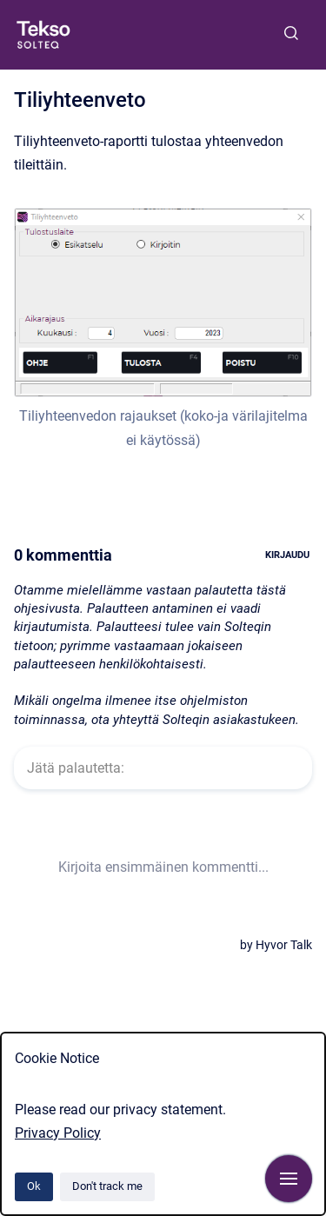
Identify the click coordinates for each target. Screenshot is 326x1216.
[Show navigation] (288, 1178)
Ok (34, 1186)
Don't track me (107, 1186)
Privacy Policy (58, 1133)
